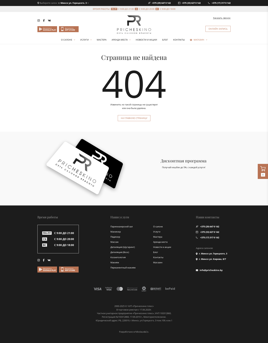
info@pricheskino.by (211, 270)
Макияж (114, 262)
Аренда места (120, 39)
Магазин (199, 39)
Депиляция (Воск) (119, 252)
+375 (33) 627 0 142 (191, 2)
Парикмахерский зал (121, 226)
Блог (165, 39)
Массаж (114, 241)
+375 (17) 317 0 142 (221, 2)
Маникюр (115, 231)
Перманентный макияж (123, 267)
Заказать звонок (222, 18)
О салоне (66, 39)
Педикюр (115, 236)
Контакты (179, 39)
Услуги (84, 39)
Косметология (118, 257)
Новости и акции (146, 39)
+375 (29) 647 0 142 (161, 2)
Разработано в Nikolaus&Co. (134, 331)
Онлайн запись (218, 28)
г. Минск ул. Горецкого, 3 (72, 2)
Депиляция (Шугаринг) (122, 247)
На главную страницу (134, 118)
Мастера (101, 39)
